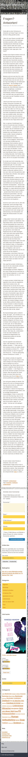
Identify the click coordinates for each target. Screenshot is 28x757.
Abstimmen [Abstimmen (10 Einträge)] (8, 694)
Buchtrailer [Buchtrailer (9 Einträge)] (10, 698)
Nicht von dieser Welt (8, 601)
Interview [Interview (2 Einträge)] (4, 703)
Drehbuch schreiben (8, 590)
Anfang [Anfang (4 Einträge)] (18, 693)
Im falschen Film (7, 593)
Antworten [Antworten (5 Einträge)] (23, 693)
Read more (6, 672)
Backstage (5, 587)
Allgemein (5, 584)
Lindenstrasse (12, 481)
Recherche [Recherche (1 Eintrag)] (23, 713)
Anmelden (5, 732)
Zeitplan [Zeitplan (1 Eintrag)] (22, 723)
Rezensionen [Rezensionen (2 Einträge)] (5, 717)
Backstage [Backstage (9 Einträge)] (5, 696)
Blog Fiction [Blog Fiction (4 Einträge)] (12, 696)
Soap (4, 607)
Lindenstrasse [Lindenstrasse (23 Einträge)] (18, 706)
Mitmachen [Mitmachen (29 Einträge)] (6, 708)
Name (5, 514)
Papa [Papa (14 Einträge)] (16, 711)
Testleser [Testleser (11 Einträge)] (5, 723)
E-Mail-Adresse (7, 520)
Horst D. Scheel (13, 85)
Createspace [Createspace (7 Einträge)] (17, 698)
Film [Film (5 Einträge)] (11, 700)
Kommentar (6, 502)
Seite (15, 471)
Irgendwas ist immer (8, 596)
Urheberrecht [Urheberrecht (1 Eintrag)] (10, 723)
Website (5, 526)
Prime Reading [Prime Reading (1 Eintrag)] (18, 713)
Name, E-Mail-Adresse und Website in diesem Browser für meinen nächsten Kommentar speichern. (14, 534)
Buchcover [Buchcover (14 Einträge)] (19, 696)
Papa (4, 604)
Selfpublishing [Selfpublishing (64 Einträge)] (8, 720)
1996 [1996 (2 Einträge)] (3, 693)
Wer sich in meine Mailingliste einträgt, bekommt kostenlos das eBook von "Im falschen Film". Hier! (12, 573)
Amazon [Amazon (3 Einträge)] (14, 693)
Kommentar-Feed (6, 735)
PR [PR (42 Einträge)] (19, 711)
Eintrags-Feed (6, 734)
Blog (17, 376)
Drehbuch (14, 482)
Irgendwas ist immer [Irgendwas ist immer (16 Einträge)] (13, 703)
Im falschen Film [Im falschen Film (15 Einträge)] (18, 700)
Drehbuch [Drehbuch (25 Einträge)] (6, 701)
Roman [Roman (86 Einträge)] (14, 716)
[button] (23, 10)
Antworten (9, 482)
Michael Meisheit (12, 4)
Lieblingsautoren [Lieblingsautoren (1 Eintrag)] (9, 705)
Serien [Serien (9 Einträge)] (17, 720)
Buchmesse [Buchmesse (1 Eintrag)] (4, 698)
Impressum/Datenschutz (7, 751)
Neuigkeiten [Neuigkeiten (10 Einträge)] (15, 708)
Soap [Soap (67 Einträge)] (22, 720)
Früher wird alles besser (9, 655)
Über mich (4, 747)
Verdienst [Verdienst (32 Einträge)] (17, 723)
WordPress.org (6, 737)
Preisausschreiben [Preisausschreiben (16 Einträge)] (8, 714)
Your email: (5, 555)
